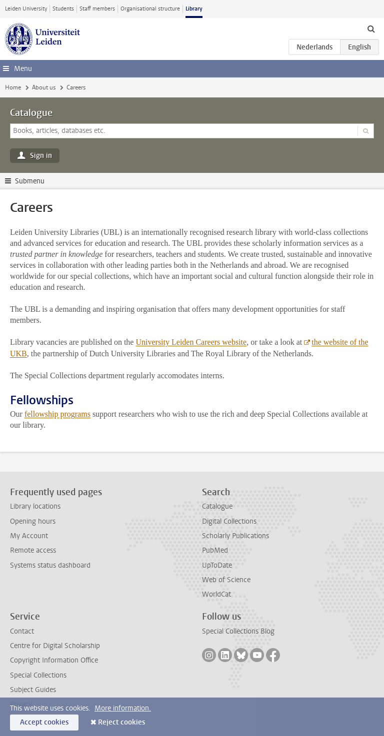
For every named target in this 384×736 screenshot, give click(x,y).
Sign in (41, 155)
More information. (122, 708)
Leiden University (26, 8)
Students (63, 8)
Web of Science (226, 580)
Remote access (33, 550)
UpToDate (217, 565)
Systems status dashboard (50, 565)
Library (194, 8)
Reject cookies (121, 722)
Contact (22, 631)
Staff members (97, 8)
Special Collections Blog (238, 631)
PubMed (215, 550)
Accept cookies (44, 722)
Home (13, 87)
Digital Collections (229, 521)
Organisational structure (150, 8)
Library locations (35, 506)
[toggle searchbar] (371, 28)
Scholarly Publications (235, 536)
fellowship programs (57, 414)
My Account (29, 536)
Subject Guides (33, 690)
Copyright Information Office (54, 660)
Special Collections (38, 675)
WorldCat (216, 594)
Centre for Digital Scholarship (55, 646)
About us (44, 87)
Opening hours (33, 521)
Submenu (29, 181)
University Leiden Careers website (191, 342)
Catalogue (31, 112)
